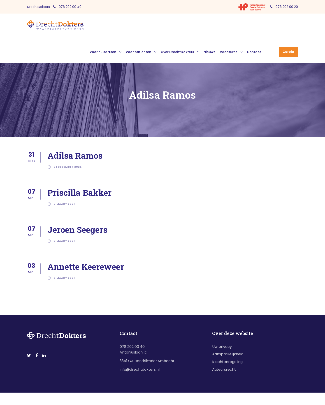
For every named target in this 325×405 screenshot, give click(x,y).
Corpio (288, 51)
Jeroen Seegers (77, 229)
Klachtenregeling (227, 361)
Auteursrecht (224, 369)
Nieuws (209, 52)
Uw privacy (222, 346)
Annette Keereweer (85, 266)
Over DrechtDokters (177, 52)
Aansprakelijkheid (227, 354)
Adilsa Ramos (74, 155)
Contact (254, 52)
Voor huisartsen (103, 52)
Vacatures (228, 52)
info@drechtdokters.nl (140, 369)
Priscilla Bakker (79, 192)
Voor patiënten (138, 52)
